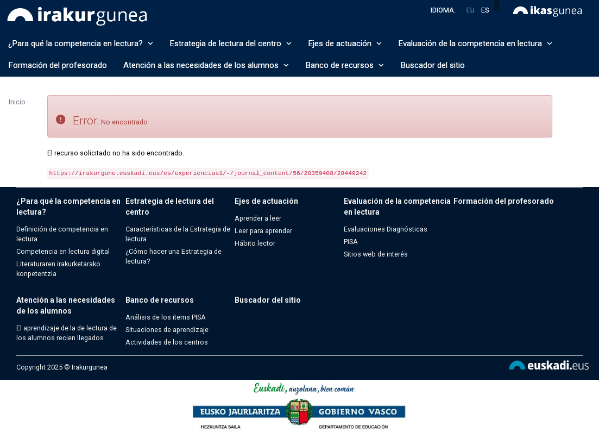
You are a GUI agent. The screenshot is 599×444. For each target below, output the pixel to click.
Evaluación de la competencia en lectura (397, 206)
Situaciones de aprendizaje (167, 330)
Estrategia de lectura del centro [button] (230, 43)
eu (470, 10)
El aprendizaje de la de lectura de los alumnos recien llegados (66, 333)
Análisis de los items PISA (165, 317)
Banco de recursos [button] (344, 65)
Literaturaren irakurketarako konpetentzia (58, 269)
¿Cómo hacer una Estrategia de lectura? (173, 256)
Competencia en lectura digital (63, 251)
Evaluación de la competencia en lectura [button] (475, 43)
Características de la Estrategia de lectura (177, 234)
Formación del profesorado (57, 65)
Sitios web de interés (376, 254)
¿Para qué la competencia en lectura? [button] (80, 43)
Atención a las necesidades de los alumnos (65, 305)
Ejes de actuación (266, 201)
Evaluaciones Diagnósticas (385, 229)
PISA (351, 241)
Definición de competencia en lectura (62, 234)
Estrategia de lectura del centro (169, 206)
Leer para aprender (263, 231)
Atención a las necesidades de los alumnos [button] (206, 65)
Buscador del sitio (432, 65)
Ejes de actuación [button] (345, 43)
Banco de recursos (159, 300)
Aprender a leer (258, 218)
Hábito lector (255, 243)
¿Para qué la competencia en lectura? (68, 206)
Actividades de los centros (166, 342)
